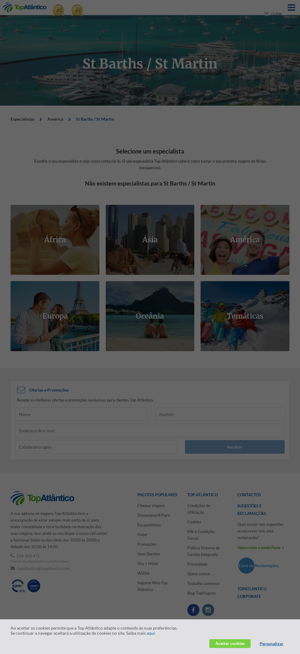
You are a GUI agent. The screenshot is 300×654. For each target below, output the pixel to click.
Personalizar (271, 643)
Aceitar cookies (230, 643)
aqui (151, 633)
